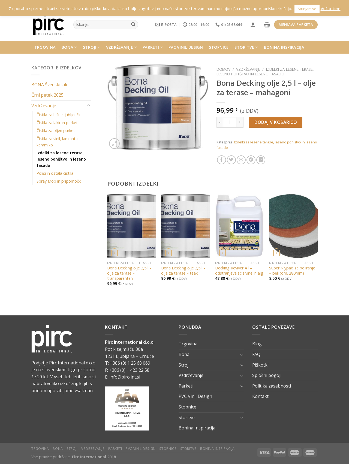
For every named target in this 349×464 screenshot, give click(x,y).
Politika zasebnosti (271, 386)
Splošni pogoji (266, 375)
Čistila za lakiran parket (57, 122)
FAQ (256, 354)
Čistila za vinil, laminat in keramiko (58, 142)
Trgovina (45, 47)
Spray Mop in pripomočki (59, 181)
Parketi (153, 47)
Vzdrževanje (121, 47)
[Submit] (133, 24)
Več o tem (331, 8)
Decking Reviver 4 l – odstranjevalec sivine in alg (239, 271)
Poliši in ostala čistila (55, 173)
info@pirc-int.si (124, 377)
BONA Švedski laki (49, 85)
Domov (223, 69)
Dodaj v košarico (275, 122)
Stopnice (218, 47)
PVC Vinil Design (186, 47)
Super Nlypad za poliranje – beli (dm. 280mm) (292, 271)
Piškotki (260, 365)
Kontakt (260, 396)
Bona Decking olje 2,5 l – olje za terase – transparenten (129, 273)
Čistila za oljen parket (56, 130)
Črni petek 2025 (47, 95)
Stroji (91, 47)
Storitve (246, 47)
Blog (257, 344)
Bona (69, 47)
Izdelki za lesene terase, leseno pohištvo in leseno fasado (61, 159)
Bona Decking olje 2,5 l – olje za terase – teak (183, 271)
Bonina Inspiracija (284, 47)
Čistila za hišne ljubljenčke (60, 114)
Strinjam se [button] (307, 8)
